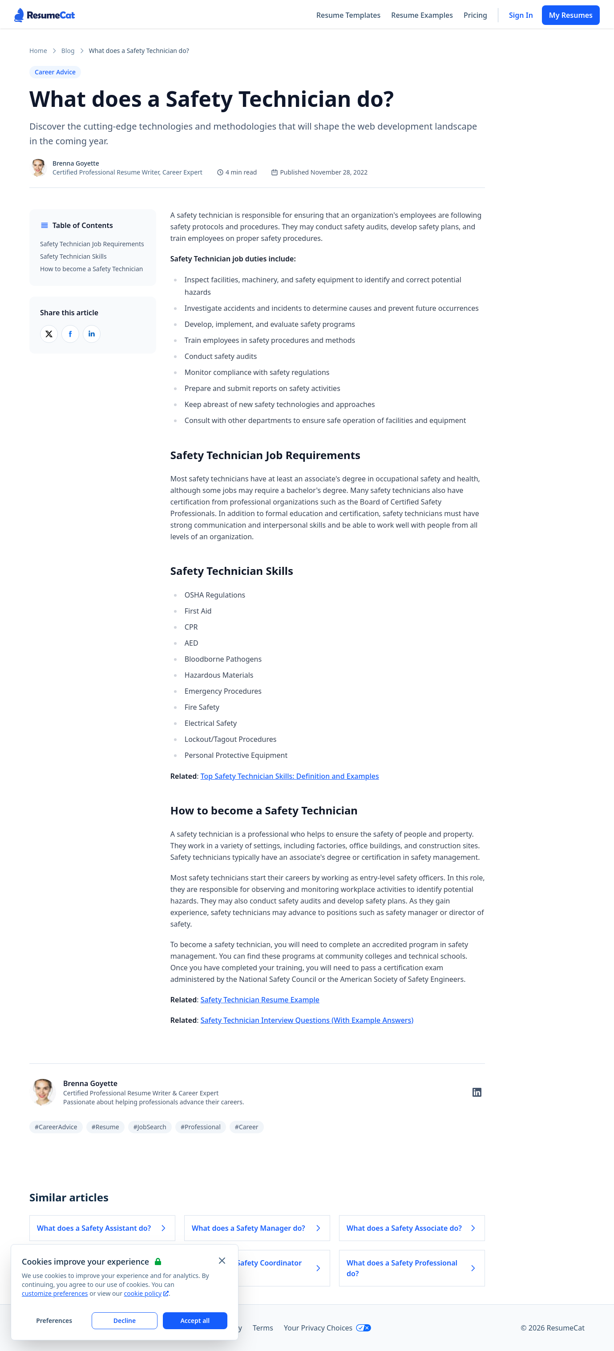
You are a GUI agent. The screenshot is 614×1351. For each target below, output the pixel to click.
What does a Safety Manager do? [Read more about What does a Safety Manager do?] (257, 1228)
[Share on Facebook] (70, 334)
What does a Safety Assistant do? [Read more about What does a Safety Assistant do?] (102, 1228)
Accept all (195, 1320)
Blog (68, 50)
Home (38, 50)
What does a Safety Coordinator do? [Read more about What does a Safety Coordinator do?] (257, 1268)
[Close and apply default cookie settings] (222, 1261)
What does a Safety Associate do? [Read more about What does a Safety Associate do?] (412, 1228)
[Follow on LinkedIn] (477, 1092)
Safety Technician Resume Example (260, 1000)
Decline (124, 1320)
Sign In (521, 15)
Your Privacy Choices (328, 1328)
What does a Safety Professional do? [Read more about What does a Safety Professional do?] (412, 1268)
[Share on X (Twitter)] (49, 334)
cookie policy (146, 1293)
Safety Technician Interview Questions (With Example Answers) (307, 1020)
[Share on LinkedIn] (92, 334)
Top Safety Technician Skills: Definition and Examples (290, 776)
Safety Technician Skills (73, 256)
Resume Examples (422, 15)
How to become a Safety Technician (91, 269)
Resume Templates (348, 15)
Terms (263, 1328)
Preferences (54, 1320)
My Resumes (571, 15)
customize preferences (55, 1293)
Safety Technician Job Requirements (92, 244)
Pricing (475, 15)
